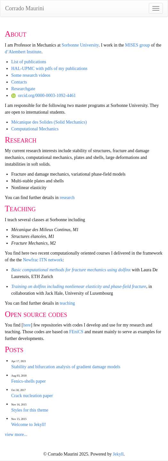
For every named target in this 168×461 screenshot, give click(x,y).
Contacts (19, 82)
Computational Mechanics (34, 128)
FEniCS (76, 331)
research (67, 197)
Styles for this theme (29, 410)
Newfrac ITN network (43, 259)
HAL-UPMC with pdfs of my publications (49, 68)
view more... (16, 434)
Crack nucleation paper (32, 395)
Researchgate (23, 88)
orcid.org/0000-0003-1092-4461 (43, 95)
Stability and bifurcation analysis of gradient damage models (65, 366)
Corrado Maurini (24, 8)
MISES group (137, 45)
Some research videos (30, 75)
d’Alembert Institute (23, 51)
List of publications (28, 61)
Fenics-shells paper (28, 381)
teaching (67, 303)
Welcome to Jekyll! (28, 424)
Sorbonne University (80, 45)
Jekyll (118, 454)
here (27, 325)
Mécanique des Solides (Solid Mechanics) (49, 122)
